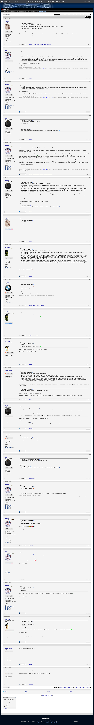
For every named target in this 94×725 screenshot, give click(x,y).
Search (36, 9)
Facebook (28, 691)
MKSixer (45, 44)
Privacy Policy (38, 722)
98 (68, 14)
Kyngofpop (34, 44)
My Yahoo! (50, 692)
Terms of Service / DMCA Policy (46, 722)
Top (91, 714)
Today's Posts (31, 9)
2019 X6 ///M (7, 41)
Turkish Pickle (49, 44)
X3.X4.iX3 (49, 1)
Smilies (4, 704)
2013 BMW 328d (7, 72)
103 (76, 14)
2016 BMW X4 (7, 267)
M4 (33, 1)
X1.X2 (45, 1)
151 (83, 14)
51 (64, 14)
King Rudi (38, 44)
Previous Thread (44, 695)
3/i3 (15, 1)
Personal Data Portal (54, 722)
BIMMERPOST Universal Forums (20, 11)
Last (88, 14)
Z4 (41, 1)
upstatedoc (30, 305)
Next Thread (50, 695)
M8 (39, 1)
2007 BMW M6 (7, 73)
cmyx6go (7, 21)
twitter (6, 691)
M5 (35, 1)
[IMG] (4, 705)
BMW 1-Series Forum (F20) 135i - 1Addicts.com (9, 11)
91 (65, 14)
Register (89, 1)
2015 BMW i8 (7, 74)
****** (6, 670)
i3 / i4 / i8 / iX (61, 1)
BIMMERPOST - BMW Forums (85, 714)
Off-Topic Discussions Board (31, 11)
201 (85, 14)
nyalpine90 (30, 44)
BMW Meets (20, 9)
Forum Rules (5, 708)
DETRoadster (42, 305)
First (61, 14)
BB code (4, 703)
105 (80, 14)
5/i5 (19, 1)
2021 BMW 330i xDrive (8, 447)
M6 (37, 1)
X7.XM (57, 1)
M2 (28, 1)
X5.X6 (53, 1)
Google (71, 691)
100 (71, 14)
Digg (49, 691)
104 (78, 14)
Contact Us (78, 714)
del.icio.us (28, 692)
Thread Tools (87, 16)
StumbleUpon (7, 692)
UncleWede (34, 305)
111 (81, 14)
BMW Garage (15, 9)
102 (74, 14)
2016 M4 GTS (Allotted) (8, 71)
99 (69, 14)
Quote (88, 44)
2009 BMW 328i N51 (8, 302)
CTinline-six (41, 44)
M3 (30, 1)
